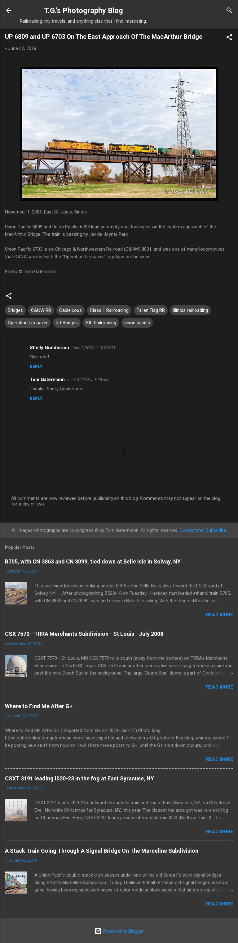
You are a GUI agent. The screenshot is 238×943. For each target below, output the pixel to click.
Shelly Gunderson (49, 347)
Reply (36, 366)
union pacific (137, 323)
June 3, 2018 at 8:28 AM (87, 379)
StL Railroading (101, 323)
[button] (229, 38)
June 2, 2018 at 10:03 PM (93, 347)
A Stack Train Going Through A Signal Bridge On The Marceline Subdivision (101, 850)
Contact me (191, 530)
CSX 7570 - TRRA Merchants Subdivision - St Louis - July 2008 (84, 634)
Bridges (15, 310)
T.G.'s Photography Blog (83, 10)
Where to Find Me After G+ (39, 706)
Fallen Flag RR (151, 310)
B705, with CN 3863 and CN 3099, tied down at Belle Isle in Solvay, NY (93, 561)
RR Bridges (67, 323)
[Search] (229, 11)
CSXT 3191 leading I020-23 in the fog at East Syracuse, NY (79, 778)
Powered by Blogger (119, 931)
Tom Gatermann (47, 379)
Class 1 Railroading (109, 310)
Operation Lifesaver (28, 323)
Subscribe (216, 530)
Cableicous (70, 310)
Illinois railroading (190, 310)
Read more (219, 614)
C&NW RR (41, 310)
